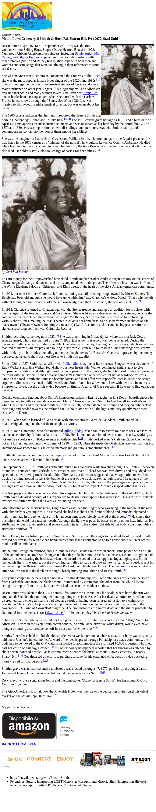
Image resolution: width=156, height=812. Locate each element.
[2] (54, 87)
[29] (55, 695)
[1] (98, 79)
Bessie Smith (83, 53)
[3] (66, 119)
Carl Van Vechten (17, 271)
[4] (69, 119)
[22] (125, 569)
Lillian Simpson (74, 363)
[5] (123, 119)
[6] (98, 149)
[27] (45, 660)
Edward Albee (54, 613)
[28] (102, 672)
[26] (20, 655)
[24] (97, 627)
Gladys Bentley (28, 57)
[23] (131, 611)
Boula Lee (90, 93)
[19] (80, 438)
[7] (139, 301)
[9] (104, 351)
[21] (30, 527)
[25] (54, 647)
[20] (112, 447)
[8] (57, 335)
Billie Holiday (73, 431)
